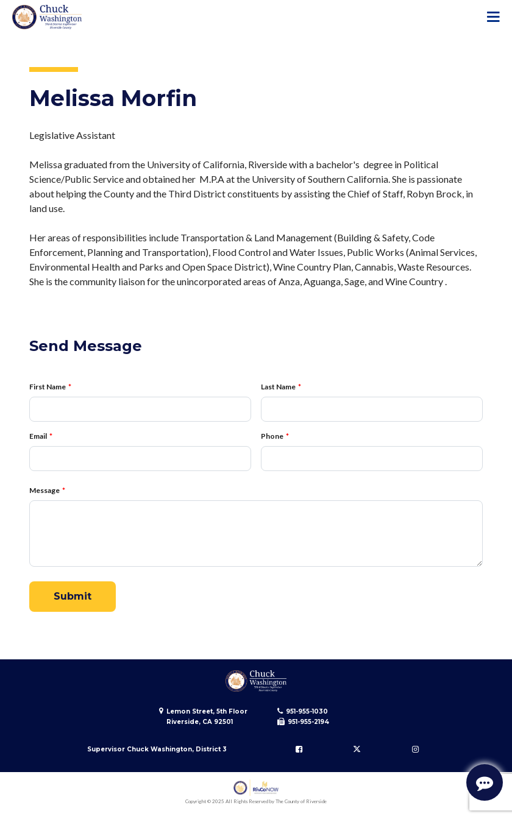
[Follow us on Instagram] (415, 749)
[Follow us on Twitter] (357, 749)
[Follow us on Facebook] (298, 749)
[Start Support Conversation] (484, 782)
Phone (272, 436)
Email (38, 436)
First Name (47, 386)
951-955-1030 (307, 711)
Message (44, 490)
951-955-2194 (308, 722)
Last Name (278, 386)
